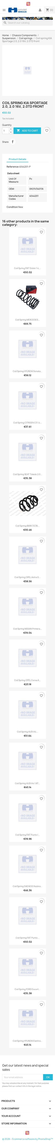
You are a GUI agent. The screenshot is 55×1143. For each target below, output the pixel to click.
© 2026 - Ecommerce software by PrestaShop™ (27, 1139)
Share (13, 142)
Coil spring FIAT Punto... (27, 937)
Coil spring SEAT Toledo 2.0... (27, 474)
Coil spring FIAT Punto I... (27, 834)
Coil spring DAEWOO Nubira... (27, 886)
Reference (13, 166)
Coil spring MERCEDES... (27, 319)
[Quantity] (5, 130)
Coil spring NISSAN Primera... (27, 628)
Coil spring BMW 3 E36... (28, 525)
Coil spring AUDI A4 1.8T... (27, 783)
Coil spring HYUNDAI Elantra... (27, 1040)
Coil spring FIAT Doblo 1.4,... (27, 268)
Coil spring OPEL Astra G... (27, 577)
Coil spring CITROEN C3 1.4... (27, 422)
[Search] (27, 23)
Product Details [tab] (17, 159)
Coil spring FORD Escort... (27, 989)
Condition (12, 206)
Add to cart (27, 131)
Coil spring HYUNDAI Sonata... (27, 371)
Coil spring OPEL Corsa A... (27, 680)
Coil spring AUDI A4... (27, 731)
